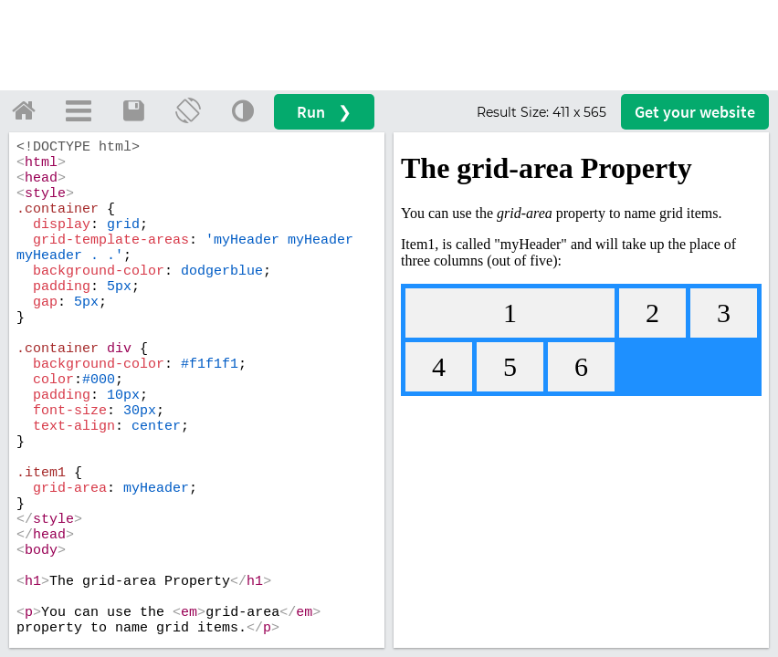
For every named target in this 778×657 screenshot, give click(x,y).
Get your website (695, 111)
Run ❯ (324, 111)
